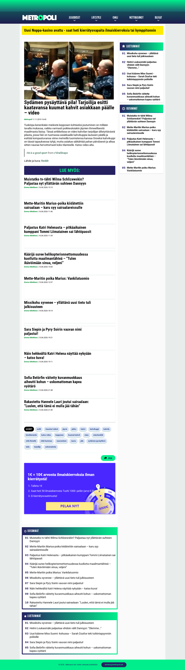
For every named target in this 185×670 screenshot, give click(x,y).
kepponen (60, 435)
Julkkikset (74, 17)
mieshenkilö (98, 435)
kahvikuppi (94, 429)
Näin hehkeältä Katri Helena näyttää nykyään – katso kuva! (57, 355)
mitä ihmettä (31, 441)
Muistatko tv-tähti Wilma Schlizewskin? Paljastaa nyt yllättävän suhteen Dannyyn (55, 181)
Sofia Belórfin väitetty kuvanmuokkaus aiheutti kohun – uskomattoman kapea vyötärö (53, 381)
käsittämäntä (31, 435)
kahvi (83, 429)
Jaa (108, 457)
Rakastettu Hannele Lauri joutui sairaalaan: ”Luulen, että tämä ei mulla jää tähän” (56, 404)
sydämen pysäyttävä (96, 441)
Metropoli (28, 119)
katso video (46, 435)
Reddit (45, 160)
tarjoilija (37, 447)
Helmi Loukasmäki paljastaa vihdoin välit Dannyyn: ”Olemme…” (65, 628)
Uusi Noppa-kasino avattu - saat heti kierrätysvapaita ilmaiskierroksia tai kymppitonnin (90, 30)
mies (87, 435)
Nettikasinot (136, 17)
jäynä (65, 429)
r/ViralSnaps (61, 152)
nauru (73, 441)
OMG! (115, 17)
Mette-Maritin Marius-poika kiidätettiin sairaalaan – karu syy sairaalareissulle (53, 205)
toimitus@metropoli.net (114, 665)
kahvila (106, 429)
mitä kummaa (46, 441)
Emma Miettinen (30, 187)
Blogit (158, 17)
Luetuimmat (34, 616)
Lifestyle (96, 17)
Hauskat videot (52, 429)
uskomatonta (50, 447)
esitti (39, 429)
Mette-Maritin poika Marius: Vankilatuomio (56, 278)
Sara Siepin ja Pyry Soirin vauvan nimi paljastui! (53, 331)
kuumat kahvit (74, 435)
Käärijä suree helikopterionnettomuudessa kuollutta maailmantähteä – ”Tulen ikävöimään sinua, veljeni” (56, 258)
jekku (74, 429)
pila (82, 441)
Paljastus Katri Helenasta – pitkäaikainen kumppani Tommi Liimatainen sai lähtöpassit (57, 229)
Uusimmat (33, 531)
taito (27, 447)
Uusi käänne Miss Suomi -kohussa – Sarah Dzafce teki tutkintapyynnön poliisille (70, 635)
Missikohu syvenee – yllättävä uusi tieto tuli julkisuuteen (57, 304)
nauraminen (61, 441)
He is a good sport (37, 152)
